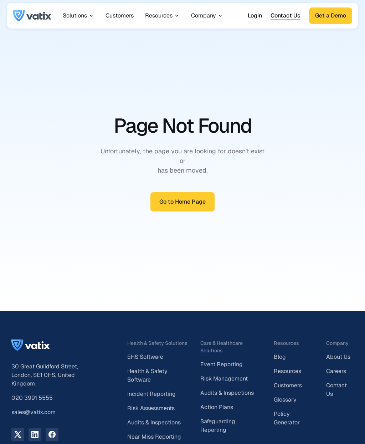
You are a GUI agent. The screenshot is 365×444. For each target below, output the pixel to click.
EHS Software (145, 357)
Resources (287, 371)
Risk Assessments (151, 408)
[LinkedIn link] (35, 434)
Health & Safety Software (147, 375)
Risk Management (224, 378)
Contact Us (285, 15)
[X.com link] (17, 434)
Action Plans (216, 407)
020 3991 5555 (32, 398)
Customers (120, 15)
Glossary (285, 399)
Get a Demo (330, 15)
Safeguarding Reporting (217, 426)
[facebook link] (52, 434)
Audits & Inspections (154, 422)
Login (255, 15)
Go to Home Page (182, 201)
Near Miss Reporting (154, 436)
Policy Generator (287, 418)
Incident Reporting (151, 394)
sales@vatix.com (33, 412)
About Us (338, 357)
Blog (280, 357)
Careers (336, 371)
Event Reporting (221, 364)
